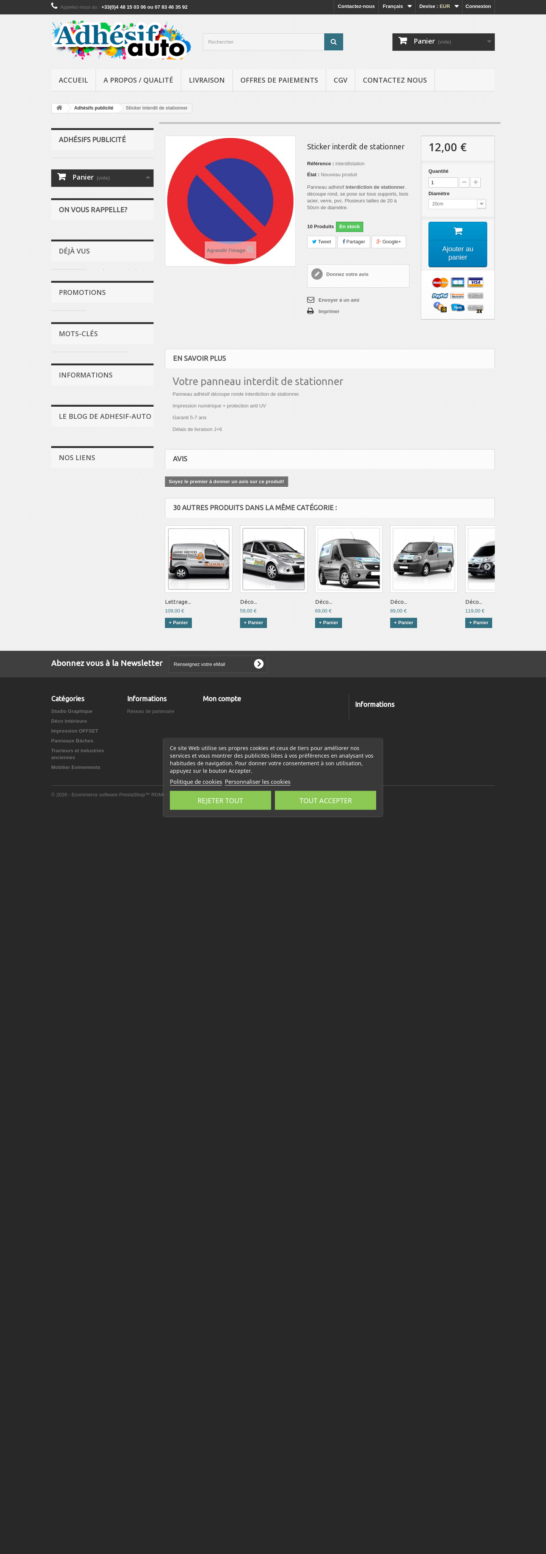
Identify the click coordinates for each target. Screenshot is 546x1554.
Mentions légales (91, 858)
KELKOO (74, 1101)
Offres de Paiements (279, 80)
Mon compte (222, 1365)
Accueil (73, 80)
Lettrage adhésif (77, 234)
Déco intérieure (76, 257)
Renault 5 (92, 757)
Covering (69, 199)
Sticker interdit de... (118, 561)
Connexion (478, 6)
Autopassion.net (81, 1281)
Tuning (66, 187)
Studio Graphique (79, 246)
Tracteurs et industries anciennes (97, 293)
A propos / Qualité (138, 80)
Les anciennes (75, 175)
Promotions (82, 616)
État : (313, 174)
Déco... (248, 601)
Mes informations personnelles (239, 1407)
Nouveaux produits (149, 1387)
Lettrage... (178, 601)
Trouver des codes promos (93, 1079)
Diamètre (439, 193)
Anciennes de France (87, 1113)
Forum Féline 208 (83, 1090)
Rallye (65, 163)
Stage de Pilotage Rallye (91, 1056)
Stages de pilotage (93, 993)
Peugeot (113, 746)
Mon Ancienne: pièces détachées (100, 1170)
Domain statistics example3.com (99, 1192)
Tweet (321, 241)
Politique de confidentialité (101, 891)
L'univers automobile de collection (101, 1181)
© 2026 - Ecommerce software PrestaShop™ (101, 1533)
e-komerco (75, 1067)
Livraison (207, 80)
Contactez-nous (356, 6)
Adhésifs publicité (79, 222)
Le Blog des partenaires (99, 977)
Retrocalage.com (82, 1124)
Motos (65, 210)
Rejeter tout (220, 800)
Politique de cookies (196, 781)
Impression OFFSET (81, 269)
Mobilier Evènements (83, 304)
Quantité (438, 171)
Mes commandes (223, 1377)
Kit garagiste (109, 637)
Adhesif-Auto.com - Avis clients (97, 1270)
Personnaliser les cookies (257, 781)
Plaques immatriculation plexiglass (101, 1158)
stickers (86, 746)
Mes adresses (219, 1397)
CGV (340, 80)
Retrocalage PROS (85, 1136)
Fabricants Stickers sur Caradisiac (101, 1204)
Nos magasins (143, 1397)
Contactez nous (395, 80)
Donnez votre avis (347, 274)
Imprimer (329, 311)
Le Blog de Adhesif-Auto (105, 921)
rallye (61, 746)
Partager (353, 241)
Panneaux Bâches (79, 281)
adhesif (63, 757)
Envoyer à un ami (338, 300)
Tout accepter (326, 800)
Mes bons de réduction (230, 1417)
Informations (86, 786)
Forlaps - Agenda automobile (95, 1147)
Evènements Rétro (93, 945)
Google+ (389, 241)
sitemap (136, 1417)
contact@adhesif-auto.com (414, 1419)
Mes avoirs (215, 1387)
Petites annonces (91, 961)
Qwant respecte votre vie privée (98, 1045)
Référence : (320, 163)
